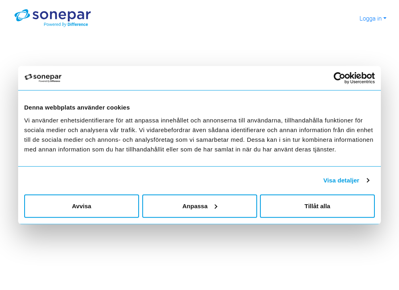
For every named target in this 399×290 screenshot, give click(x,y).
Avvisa (81, 205)
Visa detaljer (341, 180)
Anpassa (199, 205)
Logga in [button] (371, 18)
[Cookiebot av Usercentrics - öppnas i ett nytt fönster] (343, 78)
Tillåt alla (317, 205)
